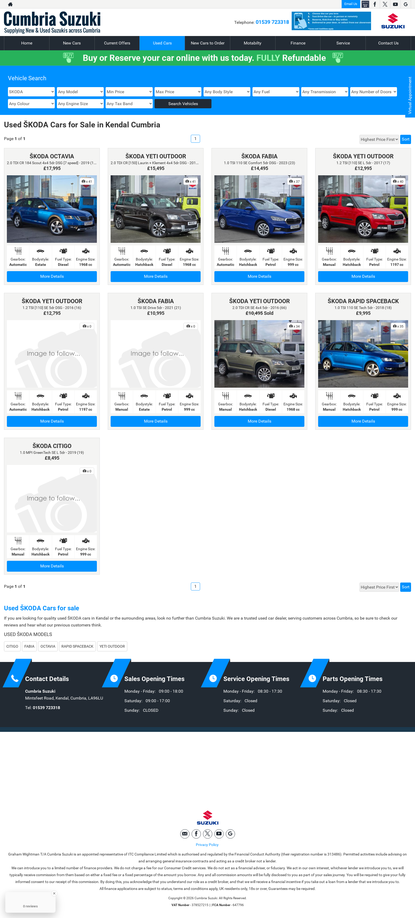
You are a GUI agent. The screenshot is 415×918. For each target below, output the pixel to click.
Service (343, 43)
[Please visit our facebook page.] (374, 4)
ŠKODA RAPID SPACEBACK (363, 301)
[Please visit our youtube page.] (395, 4)
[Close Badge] (54, 893)
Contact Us (388, 43)
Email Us (350, 4)
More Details (52, 276)
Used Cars (162, 43)
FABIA (29, 646)
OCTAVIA (47, 646)
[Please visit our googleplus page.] (405, 4)
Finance (298, 43)
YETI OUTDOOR (112, 646)
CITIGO (12, 646)
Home (26, 43)
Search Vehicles (183, 103)
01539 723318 (272, 22)
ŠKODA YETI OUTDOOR (155, 156)
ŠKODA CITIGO (52, 446)
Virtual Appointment (409, 95)
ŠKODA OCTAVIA (52, 156)
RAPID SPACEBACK (77, 646)
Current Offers (117, 43)
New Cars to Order (207, 43)
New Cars (72, 43)
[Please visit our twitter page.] (385, 4)
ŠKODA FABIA (259, 156)
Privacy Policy (207, 845)
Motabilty (252, 43)
